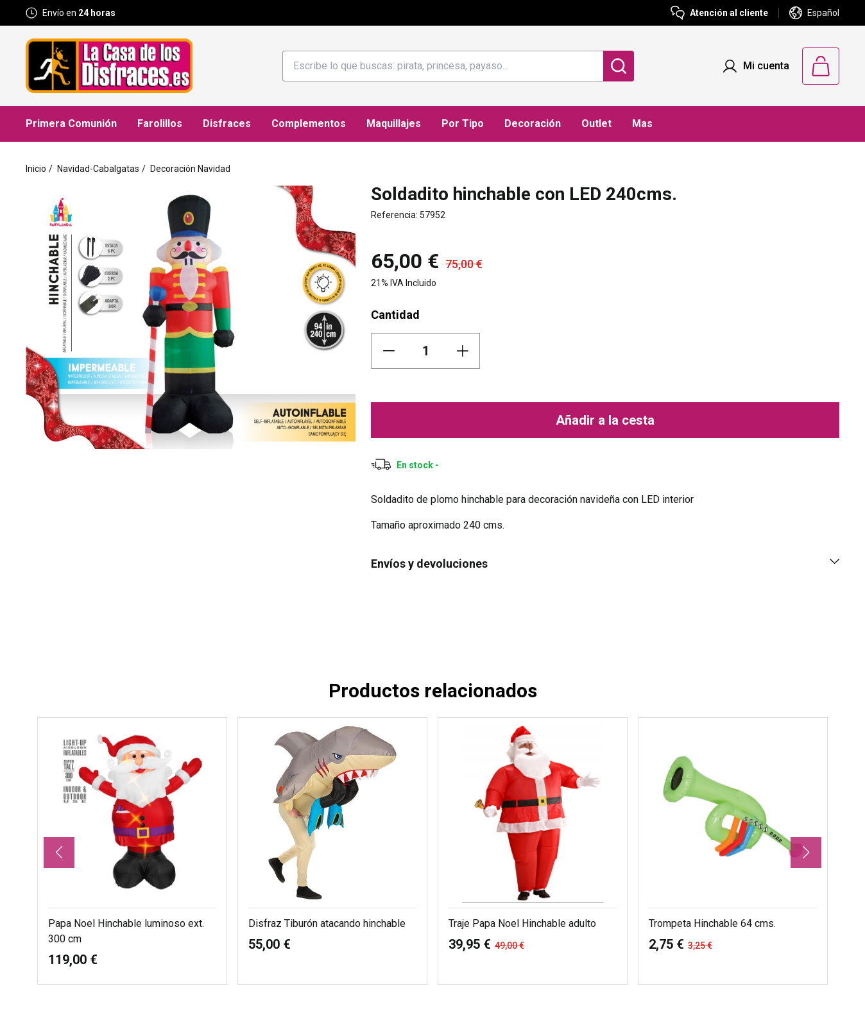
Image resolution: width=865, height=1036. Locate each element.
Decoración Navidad (190, 169)
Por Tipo (462, 123)
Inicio (36, 169)
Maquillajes (393, 123)
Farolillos (159, 123)
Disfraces (227, 123)
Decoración (532, 123)
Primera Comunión (71, 123)
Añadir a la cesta (605, 420)
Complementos (308, 123)
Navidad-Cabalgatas (98, 169)
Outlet (596, 123)
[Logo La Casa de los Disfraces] (109, 65)
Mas (642, 123)
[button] (59, 852)
